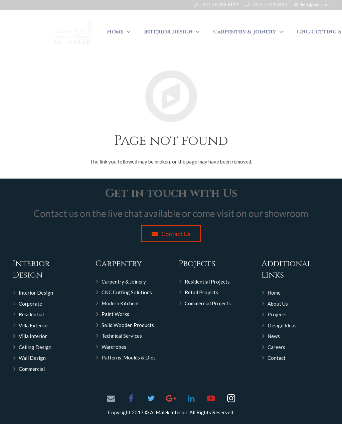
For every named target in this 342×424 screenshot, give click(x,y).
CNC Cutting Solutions (127, 292)
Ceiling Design (35, 347)
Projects (277, 314)
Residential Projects (207, 282)
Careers (276, 347)
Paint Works (115, 314)
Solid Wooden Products (128, 325)
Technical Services (122, 336)
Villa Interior (33, 336)
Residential (31, 314)
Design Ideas (282, 325)
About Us (278, 304)
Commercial (32, 369)
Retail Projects (201, 292)
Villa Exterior (33, 325)
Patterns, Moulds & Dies (129, 357)
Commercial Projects (208, 303)
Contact (277, 358)
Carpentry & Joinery (124, 282)
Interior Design (36, 293)
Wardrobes (114, 347)
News (274, 336)
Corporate (30, 304)
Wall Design (32, 358)
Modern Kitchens (121, 303)
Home (274, 293)
